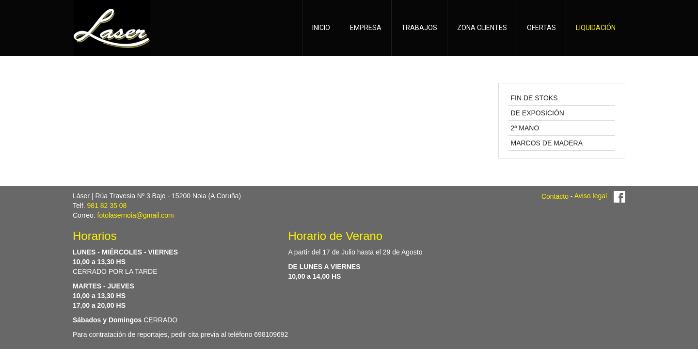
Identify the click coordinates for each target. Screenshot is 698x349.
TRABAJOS (419, 28)
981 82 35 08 (107, 205)
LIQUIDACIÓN (596, 28)
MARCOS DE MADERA (547, 143)
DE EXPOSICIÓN (537, 113)
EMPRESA (365, 28)
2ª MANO (525, 128)
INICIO (321, 28)
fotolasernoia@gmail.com (135, 215)
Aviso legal (590, 196)
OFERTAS (541, 28)
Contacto (555, 196)
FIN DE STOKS (534, 98)
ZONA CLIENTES (482, 28)
